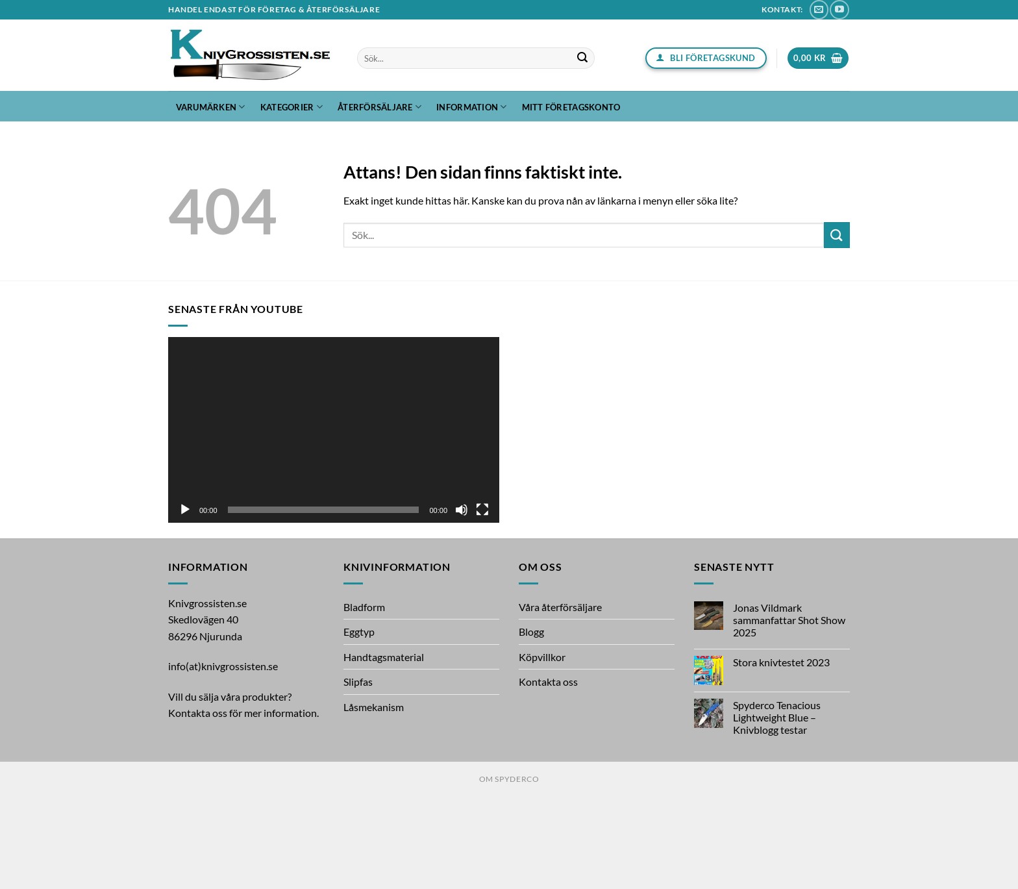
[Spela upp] (185, 509)
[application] (333, 430)
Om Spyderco (509, 779)
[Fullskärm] (482, 509)
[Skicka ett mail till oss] (819, 9)
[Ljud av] (461, 509)
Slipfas (358, 681)
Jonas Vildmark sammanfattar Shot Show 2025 (789, 619)
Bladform (364, 607)
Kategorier (291, 107)
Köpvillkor (542, 657)
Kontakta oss (548, 681)
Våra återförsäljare (560, 607)
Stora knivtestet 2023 (781, 662)
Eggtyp (359, 631)
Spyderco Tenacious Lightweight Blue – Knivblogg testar (777, 717)
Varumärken (210, 107)
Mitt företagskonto (571, 107)
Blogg (531, 631)
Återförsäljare (379, 107)
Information (471, 107)
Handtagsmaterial (383, 657)
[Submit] (583, 58)
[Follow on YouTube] (839, 9)
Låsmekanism (373, 707)
